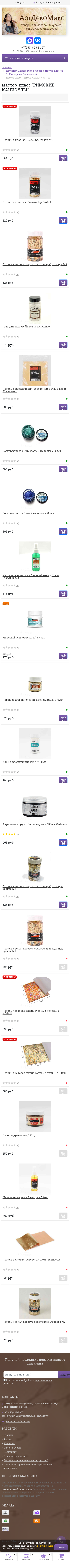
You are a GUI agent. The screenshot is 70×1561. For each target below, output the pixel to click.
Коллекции (10, 1451)
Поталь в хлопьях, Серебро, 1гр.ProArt (28, 139)
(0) (11, 150)
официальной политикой (17, 1489)
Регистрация (53, 2)
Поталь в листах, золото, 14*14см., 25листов (31, 1259)
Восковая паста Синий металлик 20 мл (28, 513)
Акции (8, 1439)
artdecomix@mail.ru (18, 1421)
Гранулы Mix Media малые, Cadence (26, 326)
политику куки (45, 1546)
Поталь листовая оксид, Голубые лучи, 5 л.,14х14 (35, 1073)
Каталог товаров (19, 58)
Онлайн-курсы (12, 1447)
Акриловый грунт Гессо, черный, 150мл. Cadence (35, 824)
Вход (37, 2)
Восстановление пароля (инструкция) (26, 1460)
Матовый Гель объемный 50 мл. (24, 637)
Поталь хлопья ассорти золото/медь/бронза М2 (34, 1321)
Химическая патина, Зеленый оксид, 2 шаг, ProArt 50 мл (31, 576)
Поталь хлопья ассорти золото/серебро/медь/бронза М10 (33, 950)
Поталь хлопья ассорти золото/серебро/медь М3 (35, 264)
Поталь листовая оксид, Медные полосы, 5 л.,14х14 (31, 1012)
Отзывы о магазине (15, 1456)
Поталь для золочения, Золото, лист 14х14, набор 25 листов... (35, 390)
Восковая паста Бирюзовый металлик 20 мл (32, 450)
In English (19, 2)
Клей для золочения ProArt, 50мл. (25, 762)
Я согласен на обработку (27, 1382)
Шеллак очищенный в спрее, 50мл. (25, 1197)
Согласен (61, 1547)
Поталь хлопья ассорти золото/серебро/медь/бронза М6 (33, 887)
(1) (11, 834)
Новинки (9, 1443)
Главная (8, 1434)
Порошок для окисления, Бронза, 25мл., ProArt (33, 699)
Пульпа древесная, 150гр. (19, 1135)
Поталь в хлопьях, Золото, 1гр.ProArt (27, 202)
